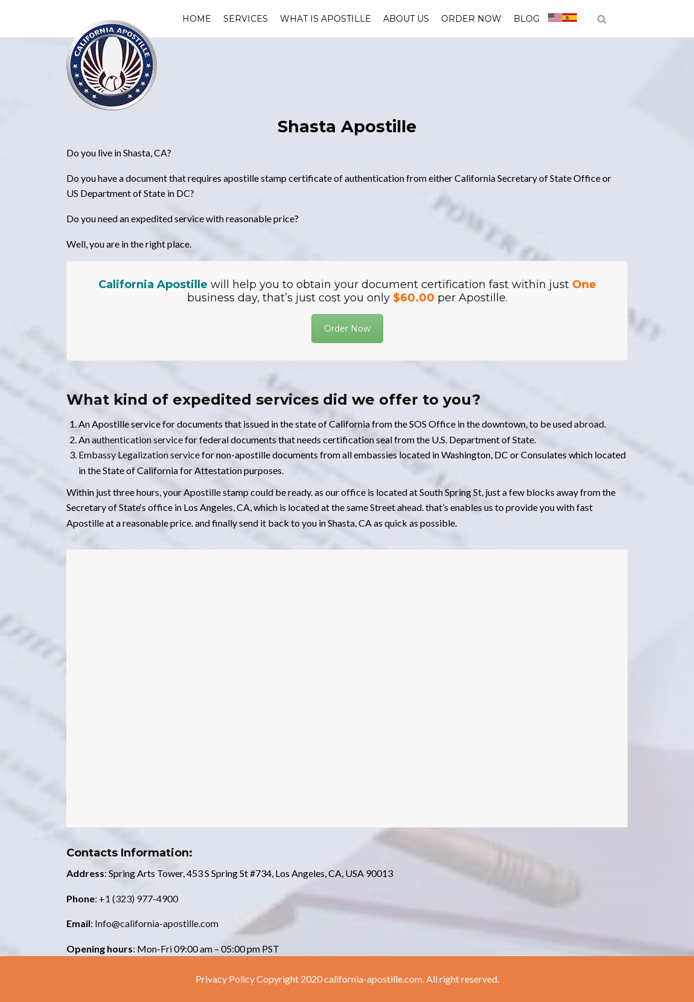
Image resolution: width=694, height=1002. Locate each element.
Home (196, 18)
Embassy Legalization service (139, 454)
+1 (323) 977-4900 (138, 898)
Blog (527, 18)
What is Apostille (325, 18)
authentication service (137, 439)
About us (406, 18)
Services (245, 18)
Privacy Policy (225, 978)
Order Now (471, 18)
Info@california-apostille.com (156, 923)
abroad (589, 423)
